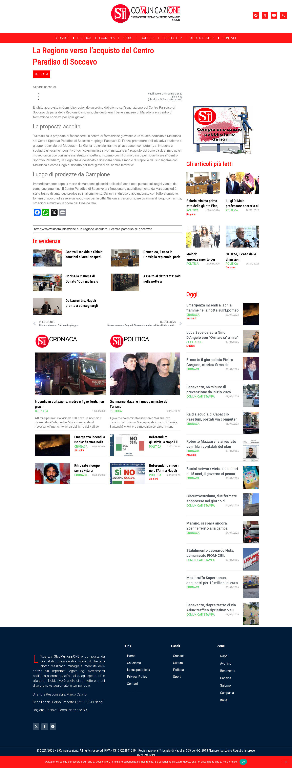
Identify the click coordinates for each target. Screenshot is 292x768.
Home (131, 656)
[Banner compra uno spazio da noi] (222, 153)
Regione (191, 214)
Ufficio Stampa (202, 38)
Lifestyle (172, 38)
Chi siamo (134, 663)
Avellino (225, 663)
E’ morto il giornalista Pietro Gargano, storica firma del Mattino (209, 365)
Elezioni (153, 478)
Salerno (225, 685)
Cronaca (62, 38)
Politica (84, 38)
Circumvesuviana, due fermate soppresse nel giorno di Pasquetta (211, 501)
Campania (227, 693)
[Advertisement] (222, 73)
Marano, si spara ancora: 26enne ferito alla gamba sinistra (207, 528)
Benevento (227, 671)
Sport (128, 38)
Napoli (224, 656)
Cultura (148, 38)
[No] (285, 761)
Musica (190, 345)
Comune (230, 267)
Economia (107, 38)
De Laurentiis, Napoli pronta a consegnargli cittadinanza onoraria (82, 305)
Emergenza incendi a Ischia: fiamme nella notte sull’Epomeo (89, 442)
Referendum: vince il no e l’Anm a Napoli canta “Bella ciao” (164, 470)
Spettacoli (194, 342)
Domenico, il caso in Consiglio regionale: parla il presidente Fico (162, 257)
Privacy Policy (137, 677)
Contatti (230, 38)
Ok (243, 761)
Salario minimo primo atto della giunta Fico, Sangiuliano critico (202, 206)
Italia (223, 700)
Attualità (79, 450)
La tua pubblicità (138, 670)
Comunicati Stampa (200, 396)
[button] (283, 15)
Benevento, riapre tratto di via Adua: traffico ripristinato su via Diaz (211, 610)
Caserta (225, 678)
